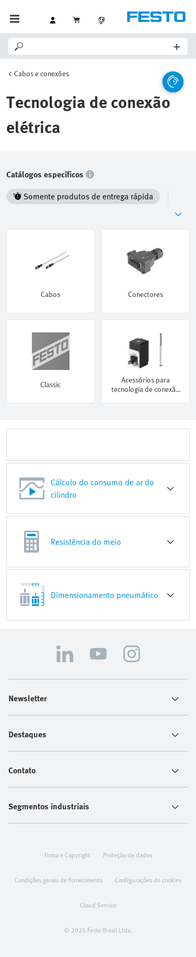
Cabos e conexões (41, 73)
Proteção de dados (127, 854)
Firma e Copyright (67, 854)
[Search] (99, 46)
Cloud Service (98, 905)
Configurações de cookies (148, 879)
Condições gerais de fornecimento (58, 879)
